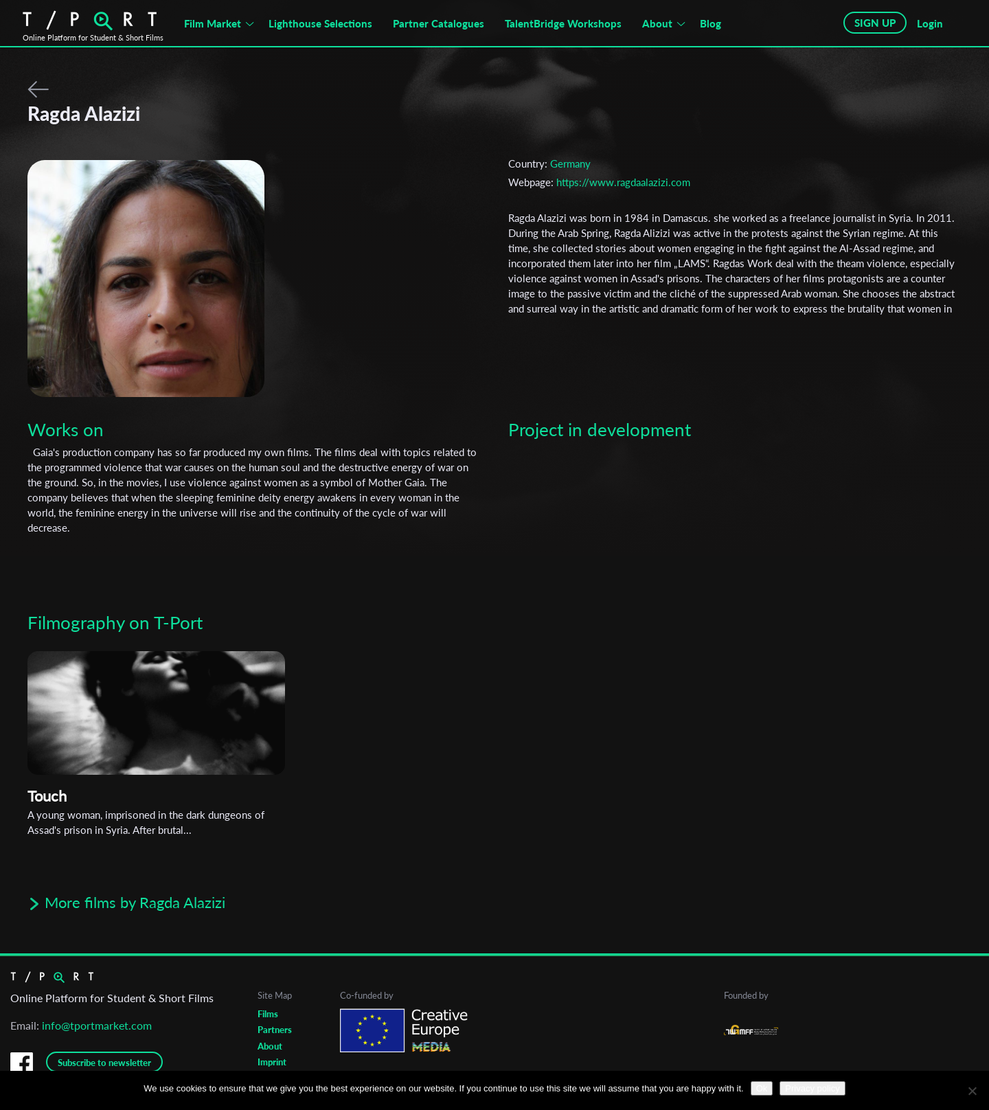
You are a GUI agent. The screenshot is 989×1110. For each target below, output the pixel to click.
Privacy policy (812, 1088)
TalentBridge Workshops (563, 23)
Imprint (272, 1061)
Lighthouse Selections (320, 23)
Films (268, 1013)
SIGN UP (875, 22)
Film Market (212, 23)
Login (930, 23)
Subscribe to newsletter (104, 1062)
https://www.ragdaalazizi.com (623, 182)
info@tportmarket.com (97, 1025)
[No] (972, 1091)
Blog (710, 23)
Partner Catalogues (438, 23)
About (657, 23)
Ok (762, 1088)
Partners (275, 1029)
